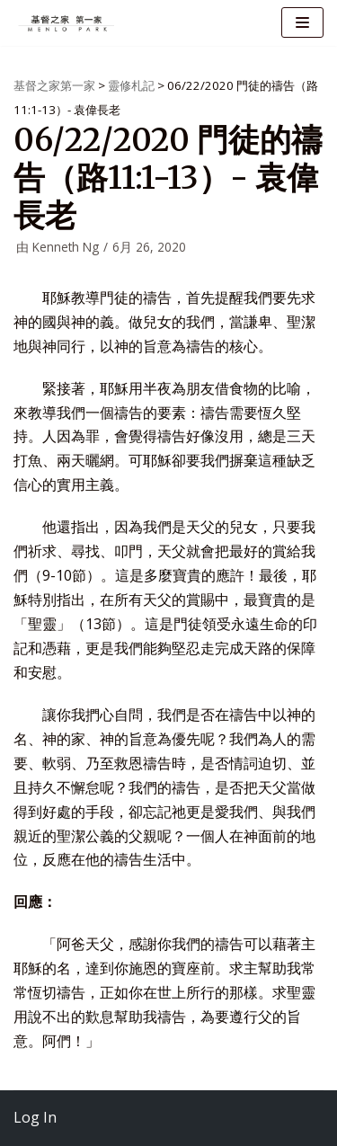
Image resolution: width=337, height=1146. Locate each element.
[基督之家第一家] (67, 23)
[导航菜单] (302, 22)
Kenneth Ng (65, 246)
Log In (35, 1117)
